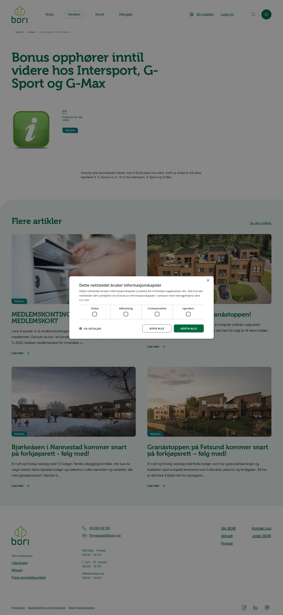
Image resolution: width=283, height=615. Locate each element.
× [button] (207, 280)
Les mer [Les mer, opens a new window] (84, 300)
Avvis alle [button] (156, 328)
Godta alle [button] (189, 328)
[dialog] (141, 307)
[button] (90, 329)
